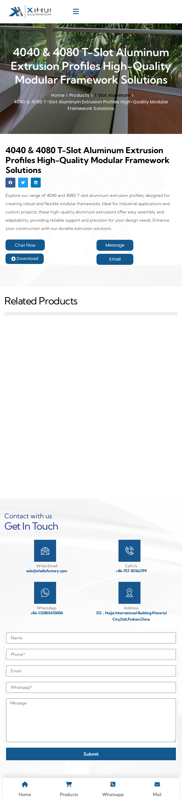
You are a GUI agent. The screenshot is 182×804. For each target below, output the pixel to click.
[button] (10, 183)
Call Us (131, 565)
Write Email (46, 565)
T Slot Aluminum (112, 95)
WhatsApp (46, 607)
